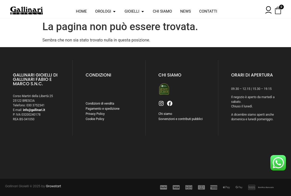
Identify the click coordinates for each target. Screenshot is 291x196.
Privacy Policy (95, 114)
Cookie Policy (95, 119)
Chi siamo (165, 114)
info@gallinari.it (34, 110)
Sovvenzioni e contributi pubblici (181, 119)
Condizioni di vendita (100, 103)
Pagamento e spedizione (102, 108)
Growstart (53, 186)
